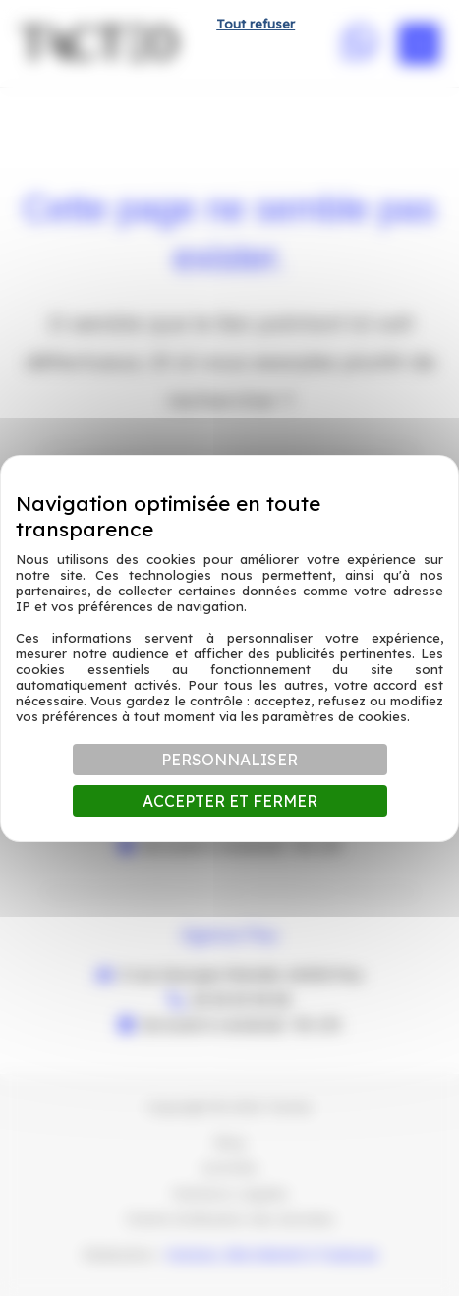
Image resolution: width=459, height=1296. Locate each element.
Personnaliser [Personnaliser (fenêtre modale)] (229, 759)
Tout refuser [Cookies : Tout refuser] (255, 23)
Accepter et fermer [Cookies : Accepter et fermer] (230, 801)
